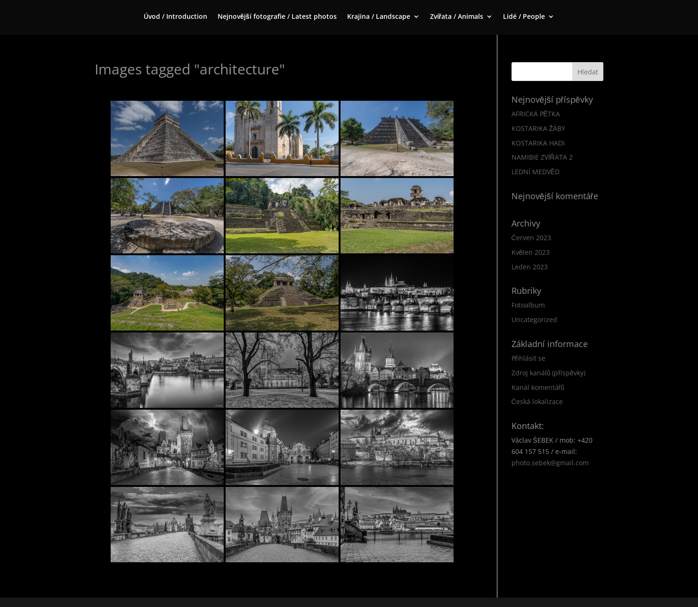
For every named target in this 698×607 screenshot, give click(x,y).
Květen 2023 (530, 252)
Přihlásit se (528, 358)
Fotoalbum (528, 304)
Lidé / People (524, 17)
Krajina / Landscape (378, 17)
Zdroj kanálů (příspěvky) (548, 372)
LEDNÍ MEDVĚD (535, 171)
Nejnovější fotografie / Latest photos (277, 17)
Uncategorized (534, 319)
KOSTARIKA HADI (538, 142)
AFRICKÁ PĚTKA (535, 113)
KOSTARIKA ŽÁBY (538, 128)
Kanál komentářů (537, 387)
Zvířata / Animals (456, 17)
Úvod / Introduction (175, 17)
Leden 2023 (529, 266)
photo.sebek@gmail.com (550, 462)
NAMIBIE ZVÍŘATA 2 (542, 157)
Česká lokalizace (537, 401)
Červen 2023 (531, 237)
